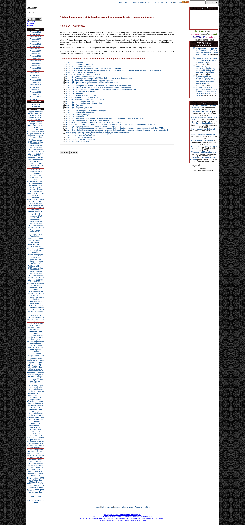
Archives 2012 (35, 66)
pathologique (208, 40)
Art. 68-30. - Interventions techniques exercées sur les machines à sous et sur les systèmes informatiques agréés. (110, 124)
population (197, 40)
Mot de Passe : (33, 13)
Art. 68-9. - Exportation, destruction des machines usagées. (89, 80)
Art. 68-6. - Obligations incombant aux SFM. (83, 74)
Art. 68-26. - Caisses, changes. (78, 115)
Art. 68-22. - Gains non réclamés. (79, 107)
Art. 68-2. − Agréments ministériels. (80, 65)
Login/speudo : (32, 7)
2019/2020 (35, 107)
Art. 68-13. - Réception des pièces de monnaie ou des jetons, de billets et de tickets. (99, 86)
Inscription (31, 21)
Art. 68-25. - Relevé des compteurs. (80, 113)
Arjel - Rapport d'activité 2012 (35, 231)
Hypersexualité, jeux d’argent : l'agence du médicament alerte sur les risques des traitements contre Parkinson (206, 80)
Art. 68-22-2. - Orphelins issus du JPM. (81, 136)
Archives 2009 (35, 73)
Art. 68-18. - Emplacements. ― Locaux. (81, 95)
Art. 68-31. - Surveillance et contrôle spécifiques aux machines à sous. (93, 126)
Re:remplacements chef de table (203, 129)
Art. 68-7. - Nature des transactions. (80, 76)
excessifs (205, 34)
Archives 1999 (35, 97)
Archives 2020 (35, 46)
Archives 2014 (35, 61)
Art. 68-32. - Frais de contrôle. (78, 142)
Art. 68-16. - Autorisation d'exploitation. (81, 91)
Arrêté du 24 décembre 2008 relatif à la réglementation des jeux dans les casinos (35, 411)
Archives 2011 (35, 68)
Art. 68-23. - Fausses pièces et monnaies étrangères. (87, 111)
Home (121, 2)
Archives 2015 (35, 58)
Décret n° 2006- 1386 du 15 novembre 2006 (35, 492)
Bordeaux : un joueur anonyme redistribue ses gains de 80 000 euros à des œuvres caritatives (205, 69)
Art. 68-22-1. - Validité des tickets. (79, 109)
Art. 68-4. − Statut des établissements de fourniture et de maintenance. (94, 68)
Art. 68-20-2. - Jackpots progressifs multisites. (84, 103)
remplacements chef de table (201, 140)
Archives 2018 (35, 51)
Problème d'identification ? (33, 24)
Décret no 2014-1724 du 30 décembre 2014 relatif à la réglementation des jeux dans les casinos (35, 203)
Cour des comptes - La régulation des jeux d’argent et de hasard (35, 124)
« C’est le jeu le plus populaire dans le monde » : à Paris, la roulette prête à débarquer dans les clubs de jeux (207, 91)
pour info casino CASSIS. (202, 112)
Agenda (148, 2)
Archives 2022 (35, 41)
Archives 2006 (35, 80)
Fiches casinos (138, 2)
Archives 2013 (35, 63)
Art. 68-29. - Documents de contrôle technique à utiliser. (88, 120)
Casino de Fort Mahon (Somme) (203, 152)
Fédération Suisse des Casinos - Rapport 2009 (35, 381)
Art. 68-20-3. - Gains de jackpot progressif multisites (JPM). (89, 134)
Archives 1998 (35, 99)
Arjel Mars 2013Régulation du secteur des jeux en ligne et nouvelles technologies (35, 238)
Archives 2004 (35, 85)
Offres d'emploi (158, 2)
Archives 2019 (35, 49)
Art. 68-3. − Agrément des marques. (80, 66)
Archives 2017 (35, 54)
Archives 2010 (35, 70)
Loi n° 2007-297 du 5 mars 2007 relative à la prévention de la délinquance (35, 473)
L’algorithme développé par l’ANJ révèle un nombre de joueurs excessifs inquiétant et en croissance (207, 51)
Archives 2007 (35, 78)
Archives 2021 (35, 44)
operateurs (195, 34)
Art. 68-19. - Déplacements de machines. (82, 97)
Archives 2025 (35, 34)
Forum (127, 2)
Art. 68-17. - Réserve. (74, 93)
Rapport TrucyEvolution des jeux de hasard (35, 499)
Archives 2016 (35, 56)
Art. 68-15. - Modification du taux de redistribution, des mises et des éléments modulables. (101, 90)
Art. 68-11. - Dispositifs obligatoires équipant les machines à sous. (92, 82)
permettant (210, 37)
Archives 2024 (35, 37)
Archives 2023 (35, 39)
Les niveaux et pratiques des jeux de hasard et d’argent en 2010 (35, 318)
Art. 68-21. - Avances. (74, 105)
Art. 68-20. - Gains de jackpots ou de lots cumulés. (86, 99)
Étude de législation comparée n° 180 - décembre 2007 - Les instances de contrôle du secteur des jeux (35, 453)
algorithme (199, 31)
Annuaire (169, 2)
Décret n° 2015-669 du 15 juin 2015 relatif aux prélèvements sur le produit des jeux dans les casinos (35, 134)
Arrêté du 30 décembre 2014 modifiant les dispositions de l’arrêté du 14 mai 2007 (35, 174)
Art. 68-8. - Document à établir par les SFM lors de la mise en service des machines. (99, 78)
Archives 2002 (35, 90)
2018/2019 (35, 104)
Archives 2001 (35, 92)
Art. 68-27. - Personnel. (75, 117)
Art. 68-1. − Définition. (74, 63)
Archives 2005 (35, 82)
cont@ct (177, 2)
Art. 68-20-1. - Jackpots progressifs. (80, 101)
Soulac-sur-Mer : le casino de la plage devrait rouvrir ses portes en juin (206, 60)
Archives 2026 (35, 32)
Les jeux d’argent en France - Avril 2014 (35, 211)
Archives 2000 (35, 94)
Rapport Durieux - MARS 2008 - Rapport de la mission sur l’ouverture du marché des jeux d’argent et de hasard (35, 431)
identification (199, 37)
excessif (213, 34)
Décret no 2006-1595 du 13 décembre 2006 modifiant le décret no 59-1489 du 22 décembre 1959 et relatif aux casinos (35, 483)
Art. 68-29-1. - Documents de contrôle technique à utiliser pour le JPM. (93, 122)
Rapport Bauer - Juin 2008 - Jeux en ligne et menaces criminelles (35, 420)
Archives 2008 (35, 75)
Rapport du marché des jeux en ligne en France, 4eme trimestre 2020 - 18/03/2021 (35, 115)
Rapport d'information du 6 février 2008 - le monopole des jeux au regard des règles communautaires (35, 443)
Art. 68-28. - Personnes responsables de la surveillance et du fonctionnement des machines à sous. (105, 118)
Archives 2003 (35, 87)
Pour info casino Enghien (202, 123)
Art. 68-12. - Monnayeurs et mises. (79, 84)
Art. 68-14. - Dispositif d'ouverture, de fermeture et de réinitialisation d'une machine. (99, 88)
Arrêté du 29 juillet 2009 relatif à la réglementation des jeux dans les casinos (35, 388)
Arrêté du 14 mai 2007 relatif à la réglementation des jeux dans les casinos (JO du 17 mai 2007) (35, 463)
